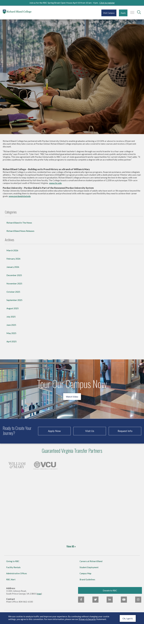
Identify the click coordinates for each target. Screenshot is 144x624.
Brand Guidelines (87, 582)
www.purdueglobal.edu (20, 198)
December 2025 (14, 277)
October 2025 (13, 294)
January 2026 (12, 269)
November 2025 (14, 286)
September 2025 (14, 302)
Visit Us (89, 433)
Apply (123, 13)
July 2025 (11, 319)
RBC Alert (10, 582)
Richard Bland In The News (19, 225)
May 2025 (11, 335)
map (39, 596)
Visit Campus (109, 13)
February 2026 (13, 261)
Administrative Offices (16, 576)
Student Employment (89, 570)
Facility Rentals (13, 570)
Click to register (107, 2)
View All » (71, 549)
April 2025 (11, 344)
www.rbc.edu (55, 185)
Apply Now (54, 433)
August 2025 (12, 311)
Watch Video (72, 399)
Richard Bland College (19, 12)
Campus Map (85, 576)
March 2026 (12, 253)
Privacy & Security (87, 619)
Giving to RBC (12, 564)
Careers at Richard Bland (91, 564)
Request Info (125, 433)
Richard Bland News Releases (20, 233)
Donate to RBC (110, 593)
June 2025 (11, 327)
